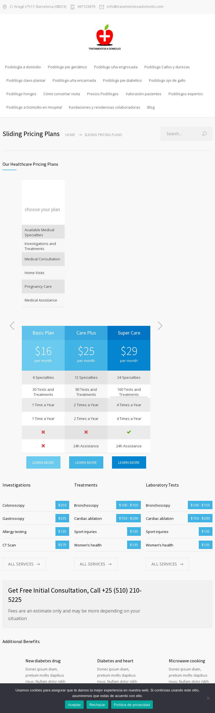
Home (70, 134)
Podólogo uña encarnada (74, 80)
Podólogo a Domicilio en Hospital (34, 107)
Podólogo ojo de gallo (167, 80)
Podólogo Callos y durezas (167, 66)
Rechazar (97, 705)
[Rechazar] (208, 698)
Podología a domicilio (23, 66)
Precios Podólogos (103, 93)
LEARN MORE (86, 316)
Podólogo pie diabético (122, 80)
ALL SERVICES (21, 418)
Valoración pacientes (144, 93)
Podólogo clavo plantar (26, 80)
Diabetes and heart (115, 515)
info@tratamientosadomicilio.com (135, 7)
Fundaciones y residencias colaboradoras (104, 107)
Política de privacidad (132, 705)
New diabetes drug (43, 515)
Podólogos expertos (186, 93)
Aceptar (74, 705)
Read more (35, 549)
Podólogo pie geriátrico (67, 66)
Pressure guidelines (44, 569)
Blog (151, 107)
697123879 (86, 7)
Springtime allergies (188, 569)
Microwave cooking (187, 515)
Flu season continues (117, 569)
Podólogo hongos (21, 93)
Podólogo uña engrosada (115, 66)
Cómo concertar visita (61, 93)
